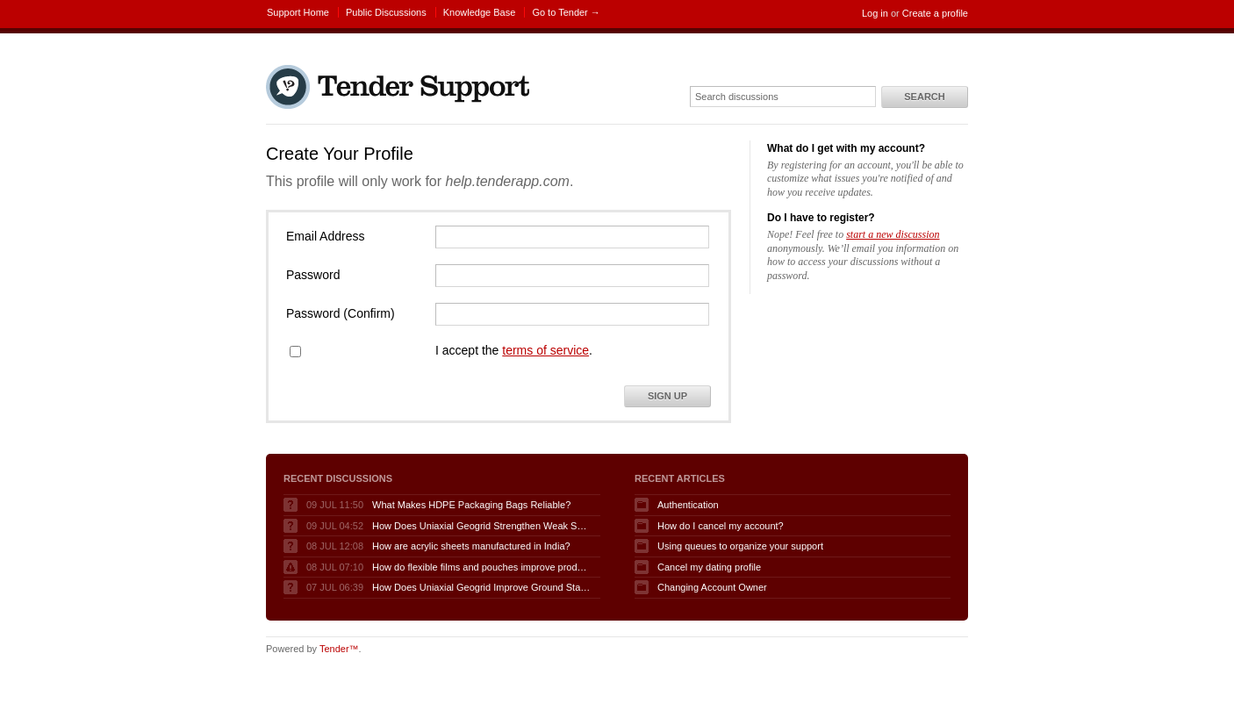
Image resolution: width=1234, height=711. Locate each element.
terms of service (545, 350)
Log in (875, 13)
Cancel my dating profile (709, 567)
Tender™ (339, 648)
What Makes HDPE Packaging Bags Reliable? (471, 504)
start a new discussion (892, 234)
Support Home (298, 12)
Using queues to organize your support (740, 546)
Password (313, 275)
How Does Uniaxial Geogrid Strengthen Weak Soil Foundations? (482, 526)
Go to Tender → (565, 12)
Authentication (688, 504)
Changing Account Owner (712, 587)
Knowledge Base (479, 12)
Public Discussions (386, 12)
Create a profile (935, 13)
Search (924, 96)
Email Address (325, 236)
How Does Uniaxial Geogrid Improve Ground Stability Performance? (482, 587)
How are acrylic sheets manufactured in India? (471, 546)
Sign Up (667, 396)
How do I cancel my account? (720, 526)
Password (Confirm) (340, 313)
